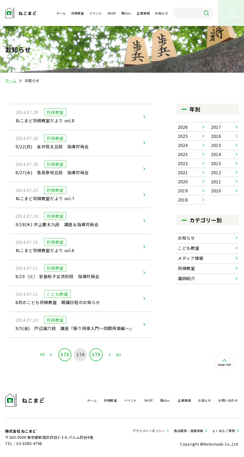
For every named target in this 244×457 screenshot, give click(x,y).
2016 (216, 136)
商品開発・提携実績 (188, 430)
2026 (183, 127)
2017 (216, 127)
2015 (216, 145)
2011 (216, 181)
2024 (183, 145)
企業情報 (143, 13)
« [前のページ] (51, 354)
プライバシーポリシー (148, 430)
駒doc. (126, 13)
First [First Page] (42, 354)
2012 (216, 172)
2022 (183, 163)
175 (96, 354)
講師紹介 (186, 278)
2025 (183, 136)
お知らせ (161, 13)
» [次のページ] (109, 354)
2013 (216, 163)
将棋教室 (77, 13)
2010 (216, 190)
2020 (183, 181)
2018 (183, 200)
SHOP (111, 13)
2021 (183, 172)
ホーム (61, 13)
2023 (183, 154)
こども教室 (188, 248)
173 (65, 354)
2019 (183, 190)
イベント (95, 13)
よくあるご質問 (223, 430)
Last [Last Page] (118, 354)
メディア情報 (191, 258)
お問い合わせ (228, 400)
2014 (216, 154)
